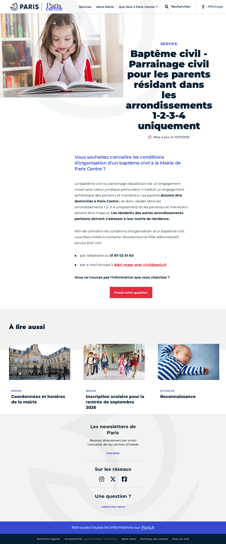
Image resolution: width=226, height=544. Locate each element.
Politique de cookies (154, 538)
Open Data (128, 538)
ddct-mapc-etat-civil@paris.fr (140, 265)
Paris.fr (148, 527)
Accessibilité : (91, 538)
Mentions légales (48, 538)
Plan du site (181, 538)
